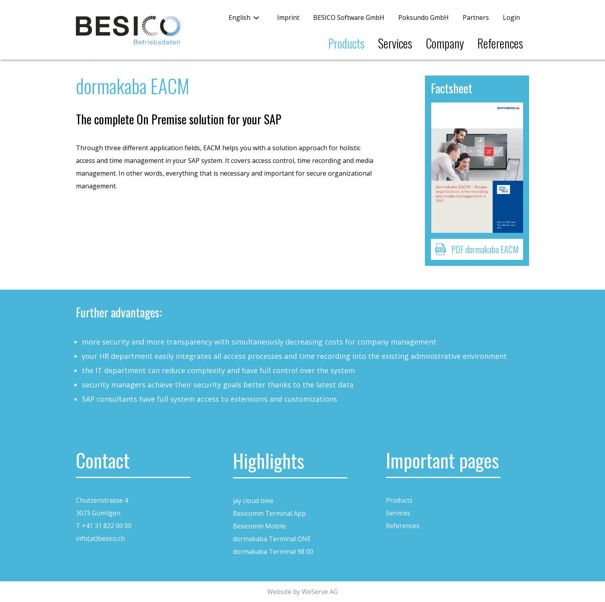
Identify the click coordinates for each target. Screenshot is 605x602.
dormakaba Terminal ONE (272, 538)
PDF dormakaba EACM (485, 249)
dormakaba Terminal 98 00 (273, 551)
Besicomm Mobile (259, 526)
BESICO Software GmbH (348, 17)
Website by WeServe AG (302, 591)
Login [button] (511, 17)
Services (395, 43)
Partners (476, 17)
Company (445, 43)
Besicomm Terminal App (269, 513)
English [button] (239, 17)
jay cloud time (253, 500)
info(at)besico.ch (100, 538)
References (500, 43)
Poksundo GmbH (423, 17)
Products (346, 43)
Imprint (288, 17)
